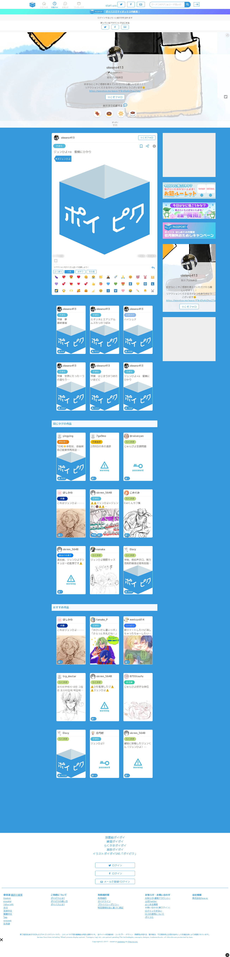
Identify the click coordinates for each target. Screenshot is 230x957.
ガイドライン (104, 901)
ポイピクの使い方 (59, 901)
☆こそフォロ (115, 97)
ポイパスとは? (58, 904)
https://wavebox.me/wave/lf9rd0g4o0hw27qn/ (115, 90)
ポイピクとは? (58, 898)
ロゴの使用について (154, 913)
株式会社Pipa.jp (200, 898)
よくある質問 (151, 904)
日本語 (7, 923)
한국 (6, 907)
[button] (1, 939)
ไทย (5, 917)
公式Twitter (151, 901)
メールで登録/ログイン (115, 881)
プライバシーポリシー (108, 904)
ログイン (115, 865)
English (7, 898)
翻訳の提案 (17, 894)
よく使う (58, 271)
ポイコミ (149, 917)
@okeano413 (116, 72)
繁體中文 (8, 913)
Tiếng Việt (8, 904)
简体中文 (8, 910)
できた (59, 146)
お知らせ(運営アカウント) (157, 898)
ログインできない (153, 910)
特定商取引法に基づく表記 (110, 907)
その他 (91, 271)
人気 (69, 271)
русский (7, 920)
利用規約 (102, 898)
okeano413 (115, 67)
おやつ (80, 271)
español (7, 901)
